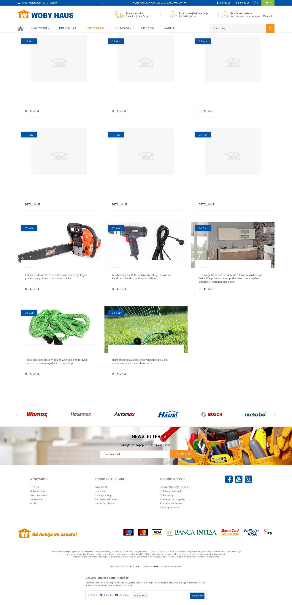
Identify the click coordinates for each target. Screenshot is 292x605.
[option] (146, 3)
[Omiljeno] (255, 2)
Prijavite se (183, 486)
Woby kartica (37, 523)
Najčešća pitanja (139, 49)
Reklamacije (167, 527)
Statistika (108, 595)
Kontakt (34, 536)
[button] (241, 28)
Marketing (124, 595)
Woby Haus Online (27, 35)
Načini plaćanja (103, 527)
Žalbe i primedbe (170, 540)
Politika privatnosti (171, 523)
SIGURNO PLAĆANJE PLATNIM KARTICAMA (145, 2)
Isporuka (100, 523)
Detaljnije (32, 143)
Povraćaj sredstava (171, 536)
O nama (34, 519)
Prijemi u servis (38, 527)
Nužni (94, 595)
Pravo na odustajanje (172, 532)
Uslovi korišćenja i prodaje (175, 519)
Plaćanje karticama (106, 532)
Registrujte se (242, 2)
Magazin (158, 49)
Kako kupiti (101, 519)
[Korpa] (268, 4)
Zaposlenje (36, 532)
